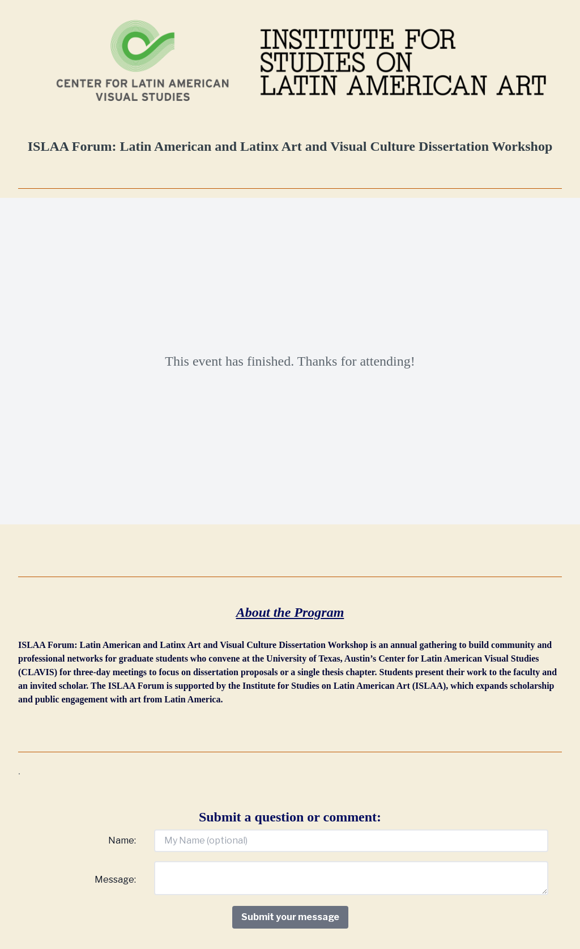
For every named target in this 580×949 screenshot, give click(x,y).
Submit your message (290, 917)
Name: (122, 840)
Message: (115, 879)
